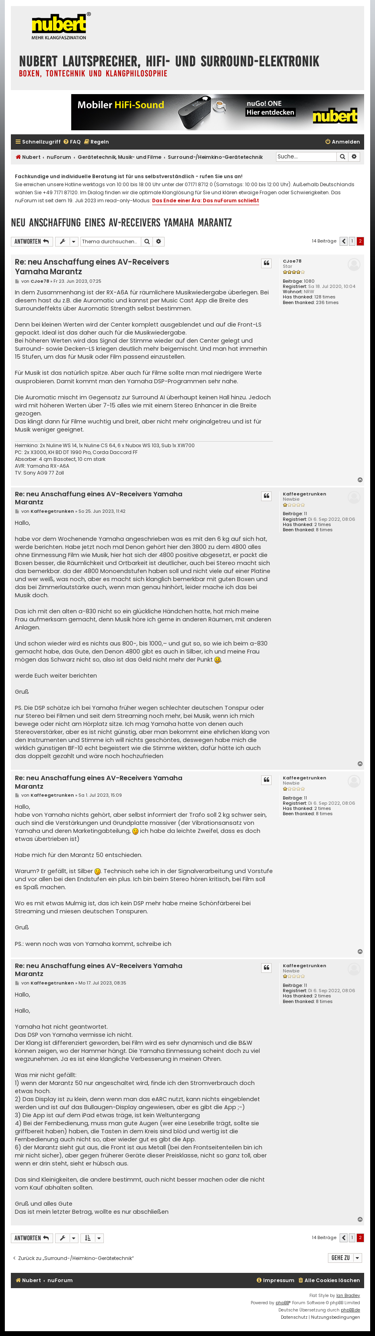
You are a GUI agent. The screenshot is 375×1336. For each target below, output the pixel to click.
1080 (309, 281)
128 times (325, 297)
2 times (322, 524)
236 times (327, 302)
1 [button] (352, 241)
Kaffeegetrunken (304, 494)
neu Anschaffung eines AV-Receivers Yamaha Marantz (121, 222)
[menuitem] (71, 142)
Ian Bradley (348, 1296)
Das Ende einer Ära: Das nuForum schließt (205, 200)
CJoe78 (292, 261)
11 (305, 513)
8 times (324, 529)
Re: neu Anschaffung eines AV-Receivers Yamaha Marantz (92, 266)
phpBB (282, 1303)
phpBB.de (350, 1310)
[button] (344, 241)
